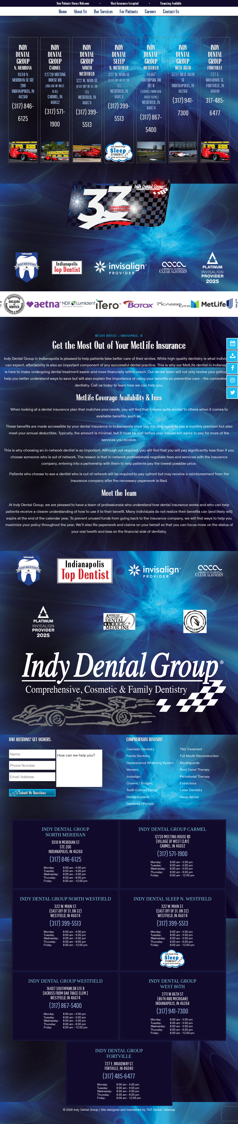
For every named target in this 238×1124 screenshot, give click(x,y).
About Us (80, 11)
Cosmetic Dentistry (140, 749)
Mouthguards (189, 763)
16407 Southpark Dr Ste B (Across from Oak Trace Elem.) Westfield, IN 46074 (65, 993)
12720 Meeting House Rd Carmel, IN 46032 (55, 88)
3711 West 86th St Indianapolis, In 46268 (183, 83)
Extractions (188, 783)
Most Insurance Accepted (125, 3)
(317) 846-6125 (65, 859)
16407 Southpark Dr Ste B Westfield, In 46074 (151, 91)
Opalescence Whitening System (150, 763)
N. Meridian (23, 57)
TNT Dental (154, 1109)
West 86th (183, 57)
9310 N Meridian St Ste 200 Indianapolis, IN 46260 (23, 85)
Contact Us (171, 11)
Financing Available (170, 3)
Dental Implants (137, 797)
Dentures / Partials (140, 804)
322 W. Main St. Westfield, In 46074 (87, 91)
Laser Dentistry (191, 790)
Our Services (103, 11)
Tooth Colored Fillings (142, 790)
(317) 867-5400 (65, 1005)
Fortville (215, 57)
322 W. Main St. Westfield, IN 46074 (65, 911)
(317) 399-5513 (65, 923)
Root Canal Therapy (194, 769)
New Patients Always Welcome (73, 3)
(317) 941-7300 (172, 1011)
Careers (150, 11)
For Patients (129, 11)
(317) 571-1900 (172, 853)
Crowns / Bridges (139, 783)
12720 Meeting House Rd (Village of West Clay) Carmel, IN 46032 (172, 841)
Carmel (55, 57)
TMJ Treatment (191, 749)
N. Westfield (119, 57)
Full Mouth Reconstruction (199, 756)
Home (63, 11)
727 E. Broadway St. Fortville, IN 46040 (215, 83)
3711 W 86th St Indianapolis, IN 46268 (172, 999)
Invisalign (133, 776)
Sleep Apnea (189, 797)
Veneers (132, 769)
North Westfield (86, 60)
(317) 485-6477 (119, 1076)
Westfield (151, 57)
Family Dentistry (138, 756)
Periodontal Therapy (195, 776)
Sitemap (169, 1109)
